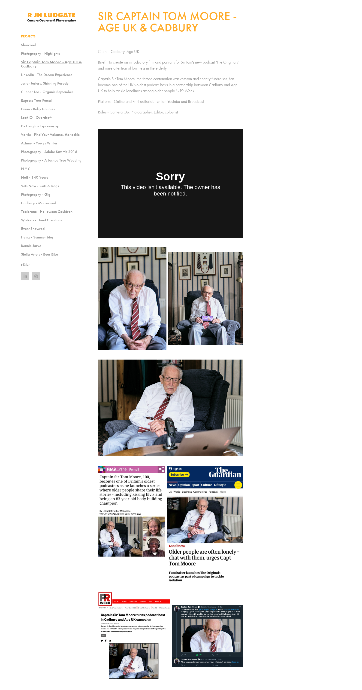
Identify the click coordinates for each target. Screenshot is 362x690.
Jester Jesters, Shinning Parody (45, 83)
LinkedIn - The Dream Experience (46, 74)
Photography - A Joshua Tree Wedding (51, 160)
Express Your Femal (36, 100)
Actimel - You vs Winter (39, 143)
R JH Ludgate (51, 15)
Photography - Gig (35, 194)
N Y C (25, 168)
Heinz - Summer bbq (37, 237)
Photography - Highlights (40, 53)
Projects (28, 36)
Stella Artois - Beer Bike (39, 254)
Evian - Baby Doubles (38, 109)
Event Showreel (33, 228)
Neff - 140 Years (34, 177)
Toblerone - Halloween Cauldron (46, 211)
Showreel (28, 45)
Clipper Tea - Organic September (47, 91)
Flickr (25, 265)
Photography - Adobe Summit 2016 (49, 151)
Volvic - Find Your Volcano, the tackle (50, 134)
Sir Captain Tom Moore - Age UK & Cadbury (51, 64)
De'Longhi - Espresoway (40, 126)
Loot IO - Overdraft (36, 117)
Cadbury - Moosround (38, 203)
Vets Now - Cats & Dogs (40, 185)
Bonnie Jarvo (31, 245)
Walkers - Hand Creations (41, 220)
